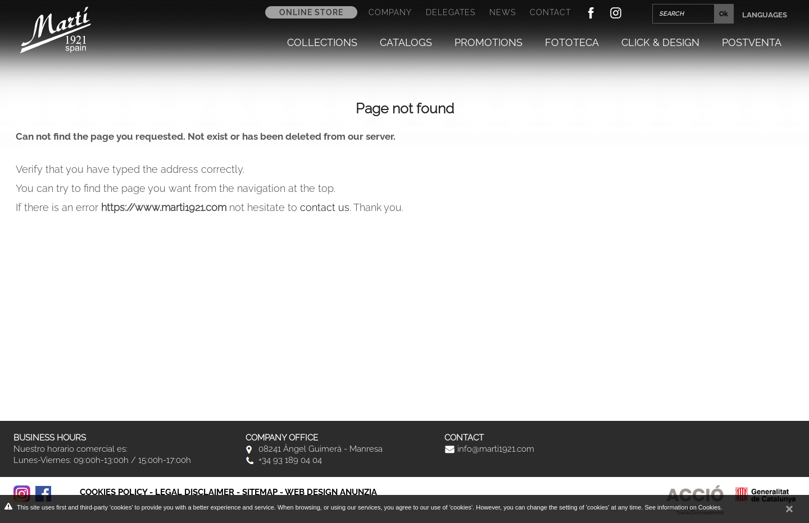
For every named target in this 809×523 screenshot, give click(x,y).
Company (390, 12)
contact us (324, 207)
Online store (311, 12)
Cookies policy (113, 492)
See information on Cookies (682, 507)
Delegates (450, 12)
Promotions (488, 42)
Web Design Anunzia (331, 492)
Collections (322, 42)
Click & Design (660, 42)
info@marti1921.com (489, 449)
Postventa (751, 42)
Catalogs (406, 42)
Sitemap (260, 492)
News (502, 12)
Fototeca (572, 42)
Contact (550, 12)
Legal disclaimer (194, 492)
